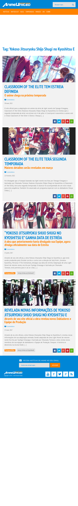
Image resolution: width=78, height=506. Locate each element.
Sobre (48, 12)
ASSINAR (55, 365)
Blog (22, 12)
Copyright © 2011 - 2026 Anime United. (13, 374)
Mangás (38, 12)
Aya (44, 12)
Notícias (6, 12)
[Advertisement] (39, 30)
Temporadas (29, 12)
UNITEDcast (15, 12)
